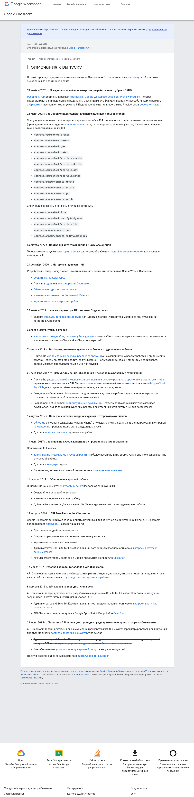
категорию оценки (68, 251)
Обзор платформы (14, 793)
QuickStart (119, 557)
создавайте (57, 336)
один (49, 283)
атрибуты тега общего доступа (62, 316)
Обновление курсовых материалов (55, 289)
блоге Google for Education (93, 655)
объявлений (71, 393)
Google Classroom (77, 3)
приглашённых (76, 124)
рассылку (133, 77)
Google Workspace (48, 59)
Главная (57, 3)
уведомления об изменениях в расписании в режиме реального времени (92, 379)
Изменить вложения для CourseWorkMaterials (62, 295)
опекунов (52, 523)
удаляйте (90, 336)
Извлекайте (41, 336)
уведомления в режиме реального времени (74, 356)
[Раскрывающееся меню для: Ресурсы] (134, 4)
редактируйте (74, 336)
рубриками (33, 104)
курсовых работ (73, 486)
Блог (133, 793)
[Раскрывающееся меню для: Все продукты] (114, 4)
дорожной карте (149, 104)
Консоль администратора (81, 793)
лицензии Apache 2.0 (30, 674)
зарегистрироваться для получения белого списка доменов (94, 643)
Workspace (26, 4)
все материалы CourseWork (74, 283)
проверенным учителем (107, 470)
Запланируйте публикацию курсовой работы (61, 454)
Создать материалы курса (49, 277)
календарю (52, 464)
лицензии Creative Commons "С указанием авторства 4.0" (118, 671)
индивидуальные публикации (83, 403)
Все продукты (102, 3)
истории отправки (56, 432)
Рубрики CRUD (36, 96)
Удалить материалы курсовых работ (56, 301)
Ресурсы (125, 3)
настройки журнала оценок (126, 251)
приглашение (42, 426)
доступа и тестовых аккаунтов (69, 633)
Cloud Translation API (80, 48)
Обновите (39, 422)
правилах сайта (81, 674)
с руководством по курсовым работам (86, 577)
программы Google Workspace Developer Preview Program (105, 96)
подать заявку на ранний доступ (78, 649)
